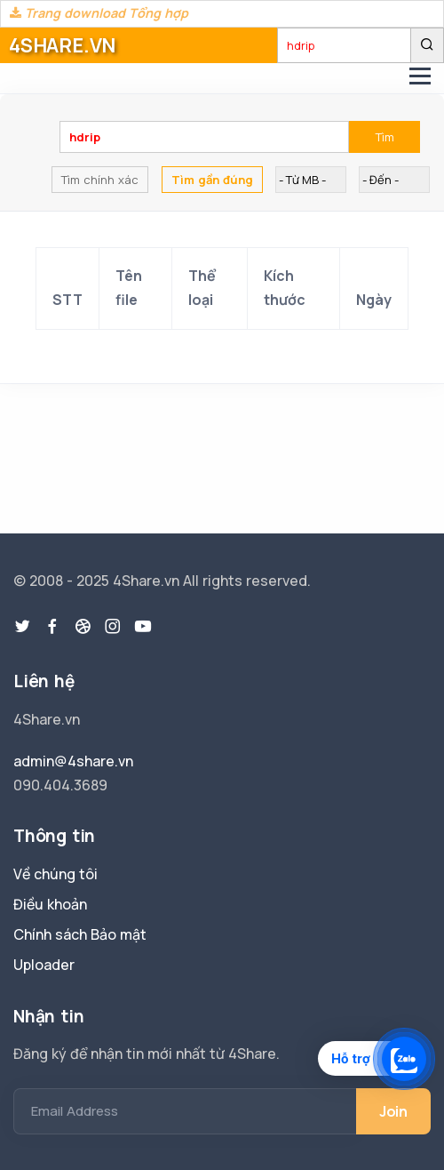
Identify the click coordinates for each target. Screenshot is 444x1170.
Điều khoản (50, 904)
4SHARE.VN (62, 45)
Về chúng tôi (55, 874)
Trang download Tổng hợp (99, 12)
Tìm (385, 137)
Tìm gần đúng (212, 180)
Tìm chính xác (100, 180)
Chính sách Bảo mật (80, 934)
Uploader (44, 964)
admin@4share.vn (73, 761)
